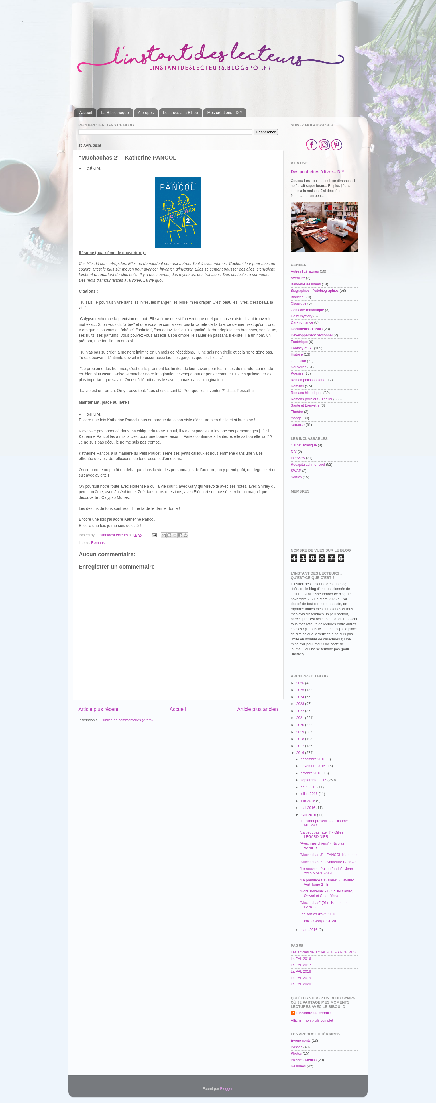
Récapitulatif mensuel (308, 465)
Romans (98, 543)
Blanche (297, 297)
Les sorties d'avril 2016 (318, 914)
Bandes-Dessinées (306, 284)
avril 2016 (309, 815)
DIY (294, 452)
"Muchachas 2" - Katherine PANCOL (328, 862)
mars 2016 (310, 930)
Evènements (301, 1041)
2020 (300, 725)
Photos (296, 1053)
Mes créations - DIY (224, 112)
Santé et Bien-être (305, 405)
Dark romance (302, 322)
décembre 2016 (314, 759)
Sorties (296, 477)
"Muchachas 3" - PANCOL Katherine (328, 855)
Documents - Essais (307, 329)
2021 (300, 718)
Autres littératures (305, 271)
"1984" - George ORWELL (320, 921)
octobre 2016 (312, 773)
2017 (300, 746)
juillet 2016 (310, 794)
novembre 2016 (314, 766)
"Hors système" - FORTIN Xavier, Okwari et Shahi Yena (326, 893)
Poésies (297, 373)
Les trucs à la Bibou (180, 112)
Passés (296, 1047)
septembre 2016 (314, 780)
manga (296, 418)
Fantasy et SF (302, 348)
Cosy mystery (301, 316)
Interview (298, 458)
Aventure (298, 278)
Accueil (85, 112)
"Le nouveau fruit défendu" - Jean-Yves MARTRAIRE (327, 871)
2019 (300, 732)
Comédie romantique (307, 310)
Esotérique (299, 342)
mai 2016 (308, 808)
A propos (146, 112)
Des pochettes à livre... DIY (317, 171)
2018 (300, 739)
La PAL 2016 (301, 959)
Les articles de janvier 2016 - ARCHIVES (323, 952)
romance (298, 425)
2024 (300, 697)
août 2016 (309, 787)
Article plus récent (98, 709)
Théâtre (297, 412)
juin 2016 (308, 801)
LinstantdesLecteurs (313, 1013)
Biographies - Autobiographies (315, 291)
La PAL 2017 (301, 965)
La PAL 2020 (301, 984)
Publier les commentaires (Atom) (127, 720)
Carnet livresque (304, 445)
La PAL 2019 (301, 978)
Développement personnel (312, 335)
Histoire (297, 354)
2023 (300, 704)
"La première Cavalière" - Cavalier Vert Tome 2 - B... (327, 882)
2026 (300, 683)
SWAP (296, 471)
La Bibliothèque (115, 112)
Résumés (298, 1066)
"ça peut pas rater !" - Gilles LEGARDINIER (321, 834)
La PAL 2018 (301, 971)
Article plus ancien (257, 709)
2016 (300, 753)
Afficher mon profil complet (312, 1020)
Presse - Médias (304, 1060)
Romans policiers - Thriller (311, 399)
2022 (300, 711)
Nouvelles (298, 367)
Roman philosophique (308, 380)
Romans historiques (306, 393)
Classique (298, 303)
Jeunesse (298, 361)
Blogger (226, 1089)
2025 (300, 690)
